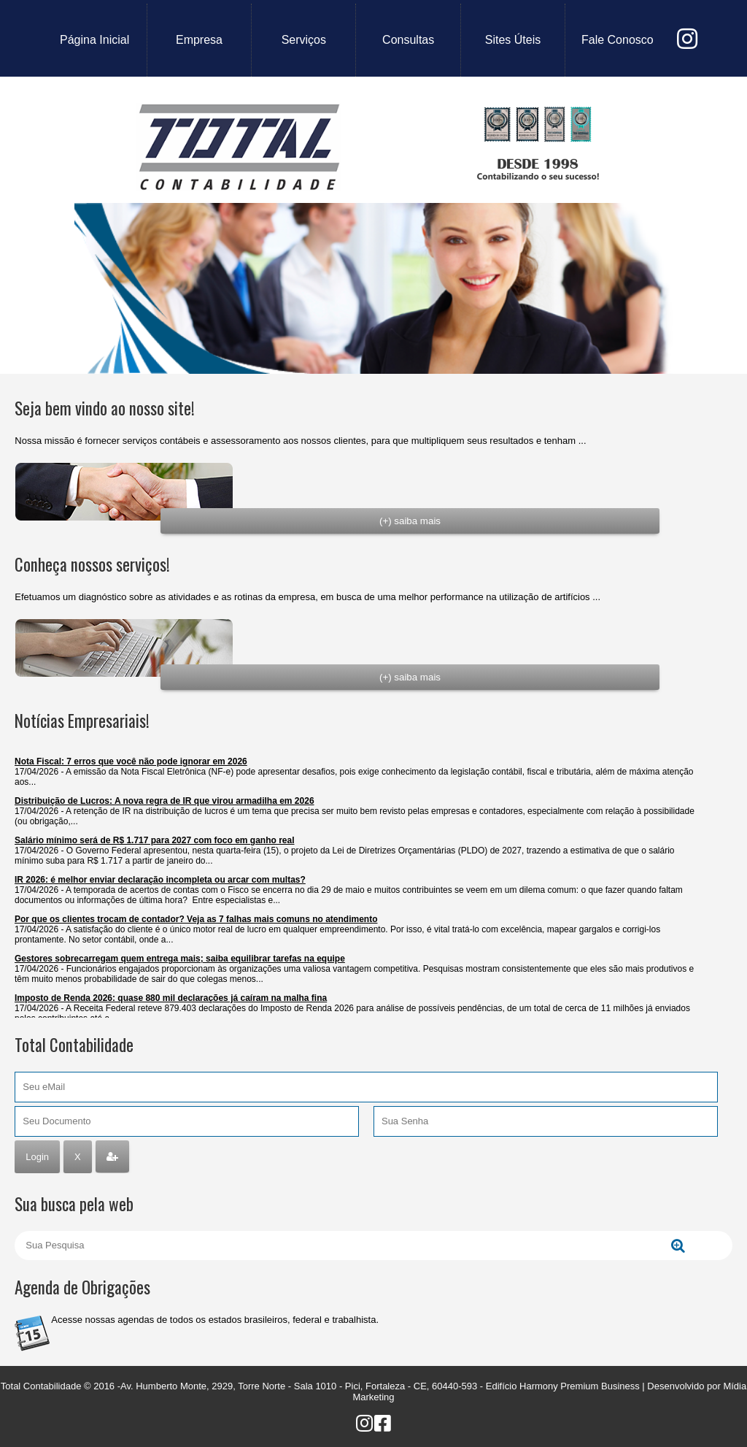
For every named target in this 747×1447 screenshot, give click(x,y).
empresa (199, 40)
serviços (304, 40)
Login (37, 1156)
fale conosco (617, 40)
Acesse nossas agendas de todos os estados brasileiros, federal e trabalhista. (215, 1319)
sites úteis (513, 40)
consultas (408, 40)
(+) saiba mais (410, 520)
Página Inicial (94, 40)
